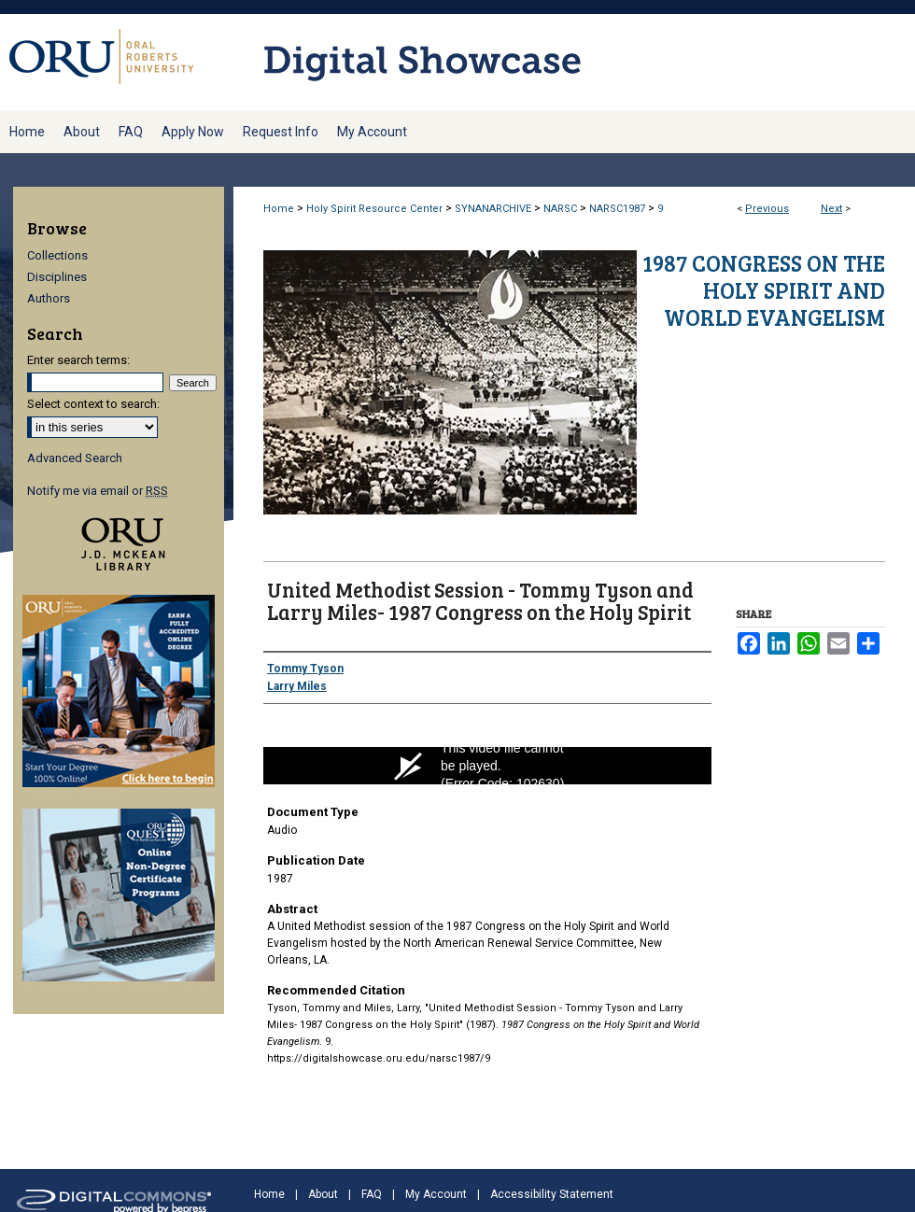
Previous (767, 209)
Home (278, 209)
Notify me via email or (97, 491)
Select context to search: (93, 404)
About (323, 1194)
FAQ (371, 1194)
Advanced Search (74, 458)
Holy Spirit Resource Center (374, 209)
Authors (48, 298)
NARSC (560, 209)
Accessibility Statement (551, 1194)
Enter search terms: (78, 360)
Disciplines (57, 277)
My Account (436, 1194)
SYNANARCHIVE (493, 209)
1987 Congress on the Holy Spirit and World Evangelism (763, 289)
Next (831, 209)
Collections (57, 255)
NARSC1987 (617, 209)
